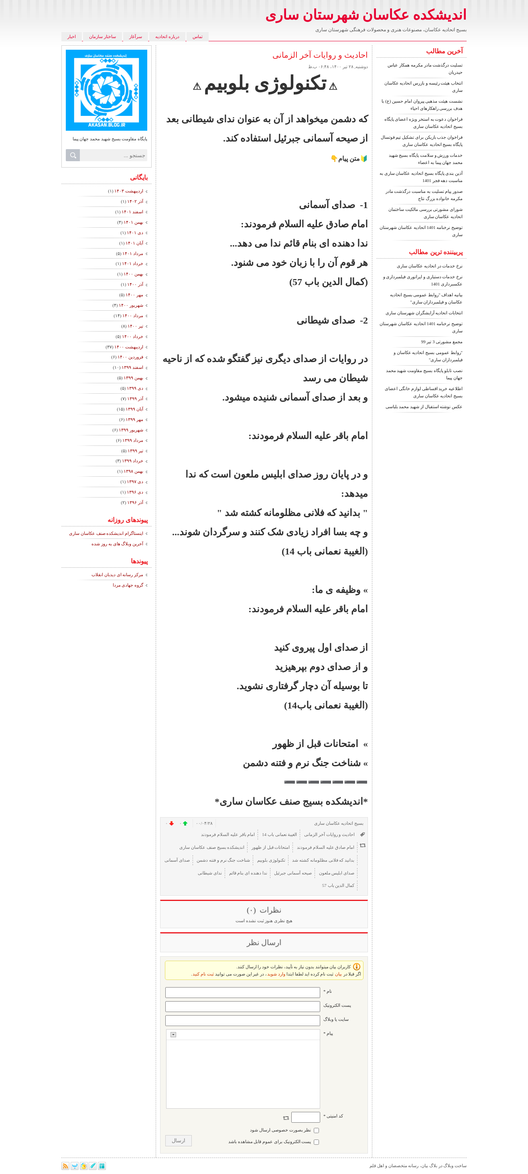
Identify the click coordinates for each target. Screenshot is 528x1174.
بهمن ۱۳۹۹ (133, 377)
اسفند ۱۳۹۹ (132, 367)
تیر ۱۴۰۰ (135, 326)
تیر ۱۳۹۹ (135, 450)
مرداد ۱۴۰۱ (132, 253)
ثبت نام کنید (203, 974)
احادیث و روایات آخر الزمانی (320, 55)
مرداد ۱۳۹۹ (132, 440)
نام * (327, 991)
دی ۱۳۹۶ (135, 492)
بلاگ (433, 1165)
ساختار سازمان (102, 36)
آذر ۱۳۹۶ (135, 502)
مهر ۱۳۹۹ (134, 419)
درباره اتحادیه (167, 36)
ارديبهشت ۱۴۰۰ (128, 346)
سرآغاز (135, 36)
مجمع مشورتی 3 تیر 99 (442, 341)
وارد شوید (276, 974)
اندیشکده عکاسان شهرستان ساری (366, 15)
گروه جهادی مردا (128, 585)
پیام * (328, 1033)
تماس (198, 36)
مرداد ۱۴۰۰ (132, 315)
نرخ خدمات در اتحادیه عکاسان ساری (430, 265)
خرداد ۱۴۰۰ (132, 336)
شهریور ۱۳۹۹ (131, 429)
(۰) (252, 910)
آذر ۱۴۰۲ (135, 201)
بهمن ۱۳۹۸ (133, 471)
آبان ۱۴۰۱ (134, 243)
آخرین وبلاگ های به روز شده (117, 543)
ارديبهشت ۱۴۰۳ (128, 190)
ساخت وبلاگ (455, 1165)
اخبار (71, 36)
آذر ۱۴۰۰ (135, 284)
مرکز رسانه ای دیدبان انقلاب (117, 574)
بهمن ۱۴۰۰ (133, 273)
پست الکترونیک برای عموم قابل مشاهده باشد (269, 1141)
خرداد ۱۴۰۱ (132, 263)
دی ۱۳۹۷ (135, 481)
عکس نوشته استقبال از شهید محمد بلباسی (424, 406)
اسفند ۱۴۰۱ (132, 211)
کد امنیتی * (333, 1115)
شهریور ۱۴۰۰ (131, 305)
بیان (338, 974)
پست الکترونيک (337, 1005)
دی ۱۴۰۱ (135, 232)
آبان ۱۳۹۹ (134, 409)
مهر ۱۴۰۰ (134, 294)
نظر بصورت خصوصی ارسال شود (280, 1129)
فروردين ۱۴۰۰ (130, 356)
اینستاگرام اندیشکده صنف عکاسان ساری (106, 533)
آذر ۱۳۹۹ (135, 398)
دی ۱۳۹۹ (135, 388)
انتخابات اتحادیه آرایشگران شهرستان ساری (424, 312)
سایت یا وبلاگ (336, 1019)
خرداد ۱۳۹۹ (132, 460)
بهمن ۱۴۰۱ (133, 222)
